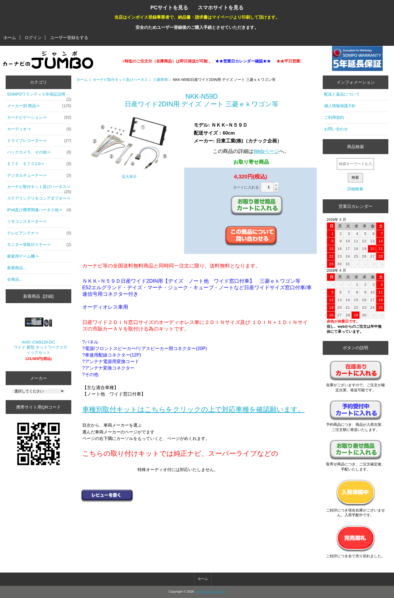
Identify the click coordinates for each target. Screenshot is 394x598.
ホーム (9, 37)
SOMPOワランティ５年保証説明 (39, 96)
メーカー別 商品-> (39, 106)
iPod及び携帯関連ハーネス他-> (39, 210)
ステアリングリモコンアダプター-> (38, 198)
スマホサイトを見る (221, 7)
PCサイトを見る (169, 7)
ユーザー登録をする (69, 37)
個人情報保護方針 (340, 105)
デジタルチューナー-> (39, 175)
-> (39, 188)
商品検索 (355, 146)
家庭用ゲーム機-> (22, 256)
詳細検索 (355, 189)
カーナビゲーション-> (39, 117)
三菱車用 (160, 79)
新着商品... (16, 267)
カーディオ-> (39, 129)
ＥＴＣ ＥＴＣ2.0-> (39, 164)
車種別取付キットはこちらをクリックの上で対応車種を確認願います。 (193, 409)
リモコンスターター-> (26, 221)
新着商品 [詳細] (38, 296)
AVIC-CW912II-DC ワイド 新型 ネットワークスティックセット (38, 333)
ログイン (33, 37)
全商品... (14, 279)
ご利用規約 (334, 117)
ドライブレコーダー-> (39, 140)
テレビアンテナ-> (39, 233)
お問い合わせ (336, 129)
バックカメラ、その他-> (39, 152)
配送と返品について (342, 94)
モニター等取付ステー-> (39, 244)
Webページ (266, 151)
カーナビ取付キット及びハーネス (120, 79)
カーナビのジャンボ (210, 591)
